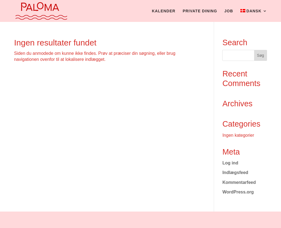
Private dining (200, 11)
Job (228, 11)
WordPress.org (238, 192)
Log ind (230, 163)
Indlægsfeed (235, 172)
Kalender (163, 11)
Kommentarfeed (239, 182)
